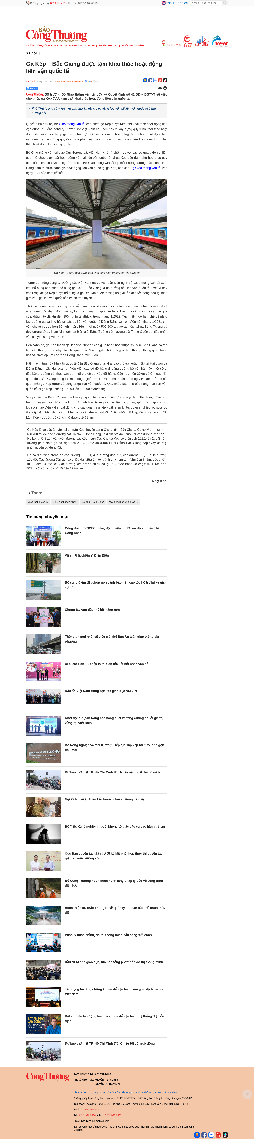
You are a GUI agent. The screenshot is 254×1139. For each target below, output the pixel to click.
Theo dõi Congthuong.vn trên (69, 81)
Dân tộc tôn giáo (108, 45)
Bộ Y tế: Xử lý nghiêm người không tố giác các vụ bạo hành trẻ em (115, 826)
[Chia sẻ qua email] (160, 88)
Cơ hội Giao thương (132, 45)
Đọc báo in (60, 45)
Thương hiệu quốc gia (39, 45)
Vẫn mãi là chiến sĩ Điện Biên (87, 555)
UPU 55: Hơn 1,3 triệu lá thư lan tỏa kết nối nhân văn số (106, 664)
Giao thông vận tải (72, 124)
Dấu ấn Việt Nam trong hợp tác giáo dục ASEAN (101, 691)
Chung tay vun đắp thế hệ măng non (92, 609)
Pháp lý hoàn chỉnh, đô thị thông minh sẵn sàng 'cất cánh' (109, 935)
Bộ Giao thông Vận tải (65, 502)
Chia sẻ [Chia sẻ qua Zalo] (32, 88)
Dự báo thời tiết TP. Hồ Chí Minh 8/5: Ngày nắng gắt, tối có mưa (112, 772)
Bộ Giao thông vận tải (145, 168)
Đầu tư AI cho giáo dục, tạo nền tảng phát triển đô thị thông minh (114, 962)
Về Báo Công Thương (86, 1092)
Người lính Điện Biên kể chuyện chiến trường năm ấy (105, 799)
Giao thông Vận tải (38, 502)
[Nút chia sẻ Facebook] (53, 88)
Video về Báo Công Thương (115, 1092)
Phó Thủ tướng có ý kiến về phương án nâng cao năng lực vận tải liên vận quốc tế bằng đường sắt (94, 111)
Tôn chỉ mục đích (167, 1092)
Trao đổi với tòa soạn (144, 1092)
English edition (177, 3)
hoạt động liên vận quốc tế (123, 502)
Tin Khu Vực (171, 43)
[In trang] (165, 88)
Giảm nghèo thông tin (82, 45)
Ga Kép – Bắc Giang (92, 502)
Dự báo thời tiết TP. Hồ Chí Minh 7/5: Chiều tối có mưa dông (110, 1043)
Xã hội (31, 53)
